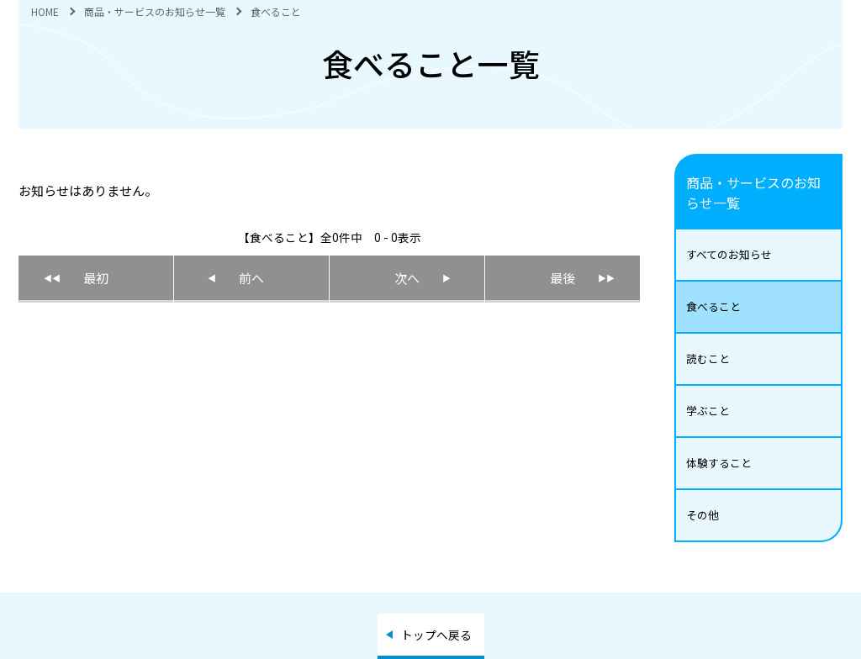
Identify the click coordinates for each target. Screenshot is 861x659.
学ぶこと (708, 411)
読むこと (708, 358)
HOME (45, 11)
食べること (713, 306)
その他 (702, 515)
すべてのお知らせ (729, 254)
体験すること (719, 463)
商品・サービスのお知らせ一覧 (154, 11)
